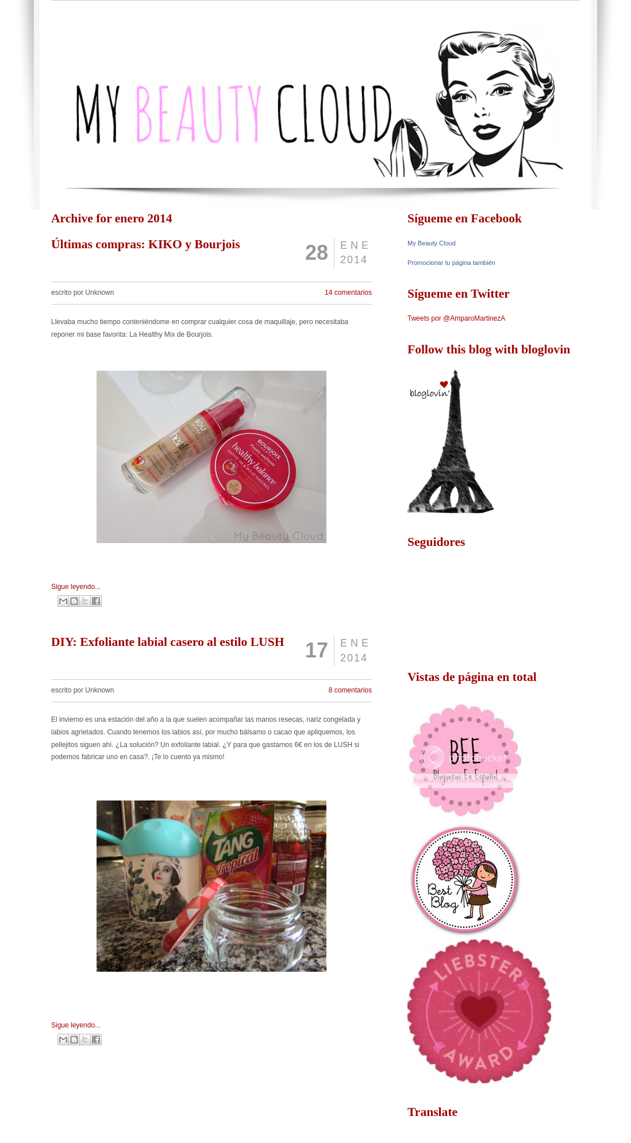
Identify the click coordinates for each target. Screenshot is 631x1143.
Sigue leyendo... (76, 587)
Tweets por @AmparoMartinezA (456, 318)
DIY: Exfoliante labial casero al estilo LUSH (167, 642)
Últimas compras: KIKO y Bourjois (145, 244)
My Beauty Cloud (431, 243)
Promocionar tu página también (451, 262)
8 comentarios (350, 690)
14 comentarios (348, 292)
